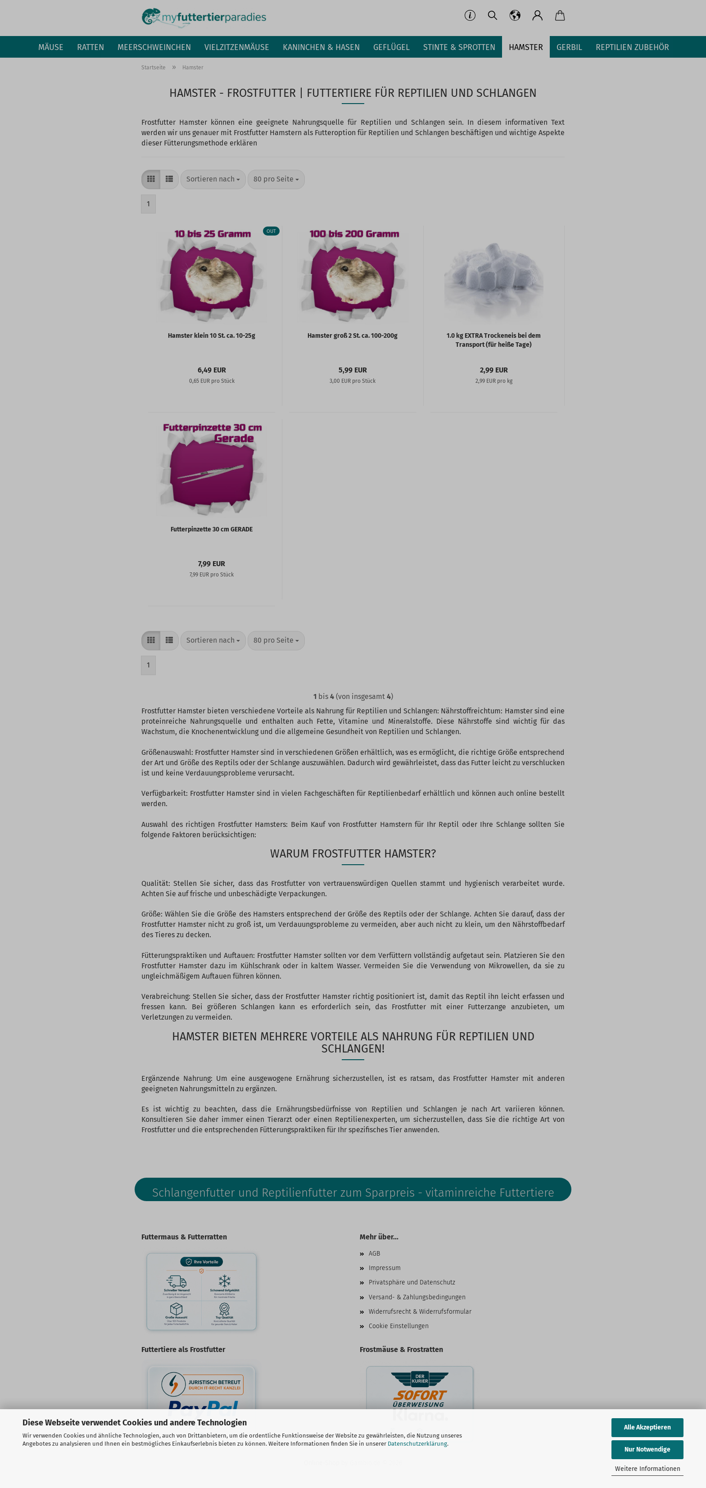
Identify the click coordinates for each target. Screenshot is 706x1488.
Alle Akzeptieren (647, 1427)
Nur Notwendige (647, 1449)
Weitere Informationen (647, 1469)
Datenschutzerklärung (417, 1443)
